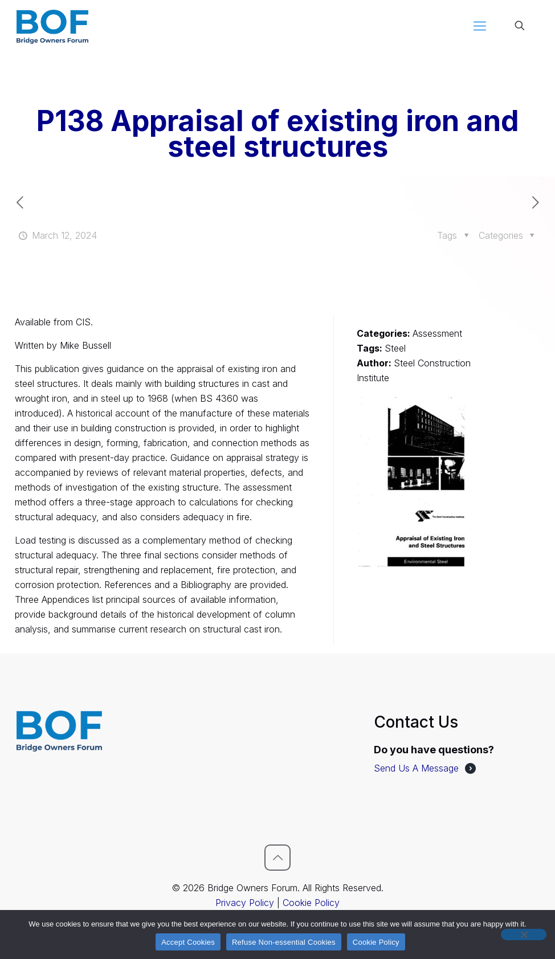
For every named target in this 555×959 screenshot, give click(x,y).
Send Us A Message (416, 768)
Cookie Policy (311, 902)
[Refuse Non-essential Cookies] (523, 934)
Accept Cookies (188, 942)
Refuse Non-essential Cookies (284, 942)
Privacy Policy (244, 902)
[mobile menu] (479, 25)
